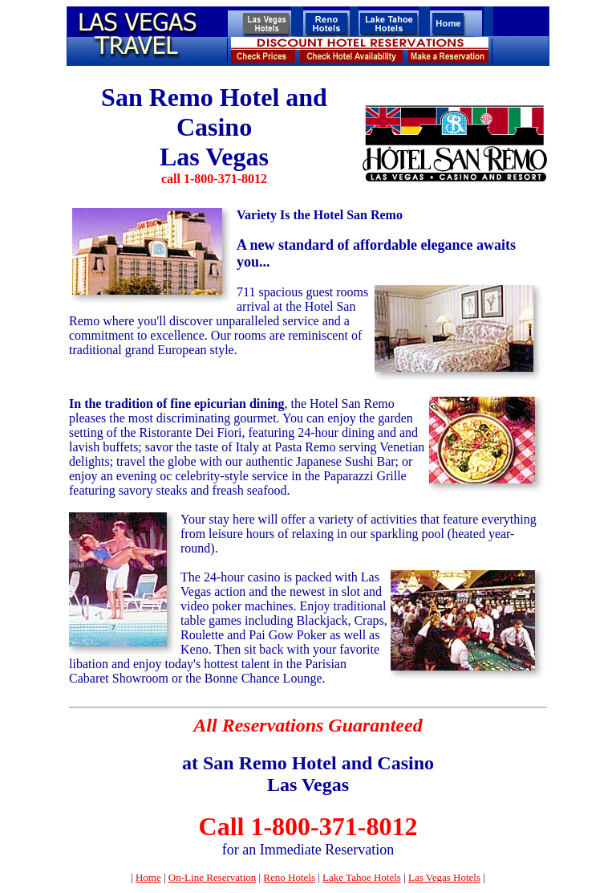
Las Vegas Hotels (444, 877)
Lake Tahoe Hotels (361, 877)
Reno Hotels (289, 877)
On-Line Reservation (212, 877)
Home (148, 877)
